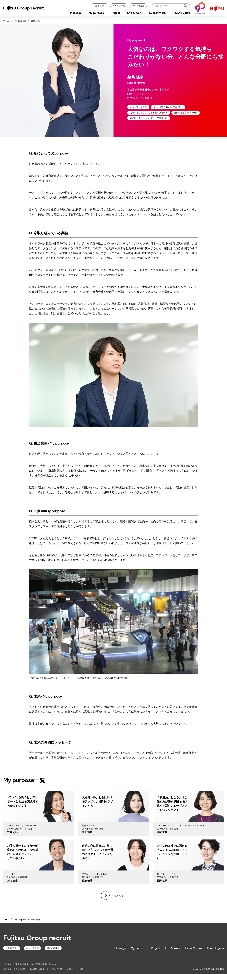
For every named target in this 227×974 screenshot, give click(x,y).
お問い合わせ (75, 969)
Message (76, 12)
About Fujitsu (181, 12)
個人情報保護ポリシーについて (46, 969)
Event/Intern (157, 12)
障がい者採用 (138, 5)
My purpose (96, 12)
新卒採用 (99, 5)
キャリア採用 (119, 5)
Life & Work (134, 12)
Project (115, 12)
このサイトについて (14, 969)
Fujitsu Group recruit (23, 8)
